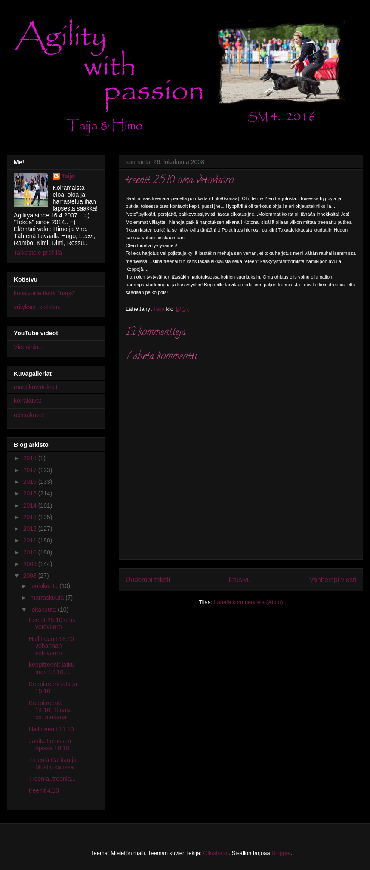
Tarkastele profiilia (38, 252)
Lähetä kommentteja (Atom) (248, 602)
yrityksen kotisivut (37, 306)
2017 (30, 470)
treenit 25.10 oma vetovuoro (52, 623)
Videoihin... (28, 347)
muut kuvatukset (36, 387)
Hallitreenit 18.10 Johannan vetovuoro (51, 646)
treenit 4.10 (44, 790)
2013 (30, 517)
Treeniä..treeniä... (52, 778)
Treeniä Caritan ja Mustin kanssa (53, 763)
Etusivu (240, 579)
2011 (30, 540)
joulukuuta (44, 585)
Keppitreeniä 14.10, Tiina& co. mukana (50, 710)
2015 (30, 493)
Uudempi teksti (148, 579)
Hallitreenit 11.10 (51, 729)
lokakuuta (44, 609)
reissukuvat (29, 415)
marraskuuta (47, 597)
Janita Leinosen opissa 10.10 (50, 744)
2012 (30, 528)
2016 (30, 481)
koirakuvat (27, 400)
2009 (30, 563)
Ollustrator (215, 853)
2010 (30, 552)
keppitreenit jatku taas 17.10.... (51, 668)
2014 (30, 505)
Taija (68, 176)
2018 (30, 458)
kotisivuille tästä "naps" (44, 293)
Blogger (280, 853)
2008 (30, 575)
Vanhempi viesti (332, 579)
